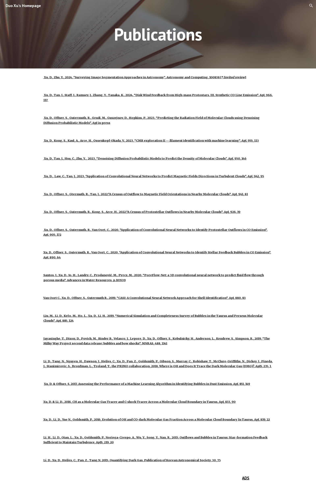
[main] (158, 34)
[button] (311, 5)
